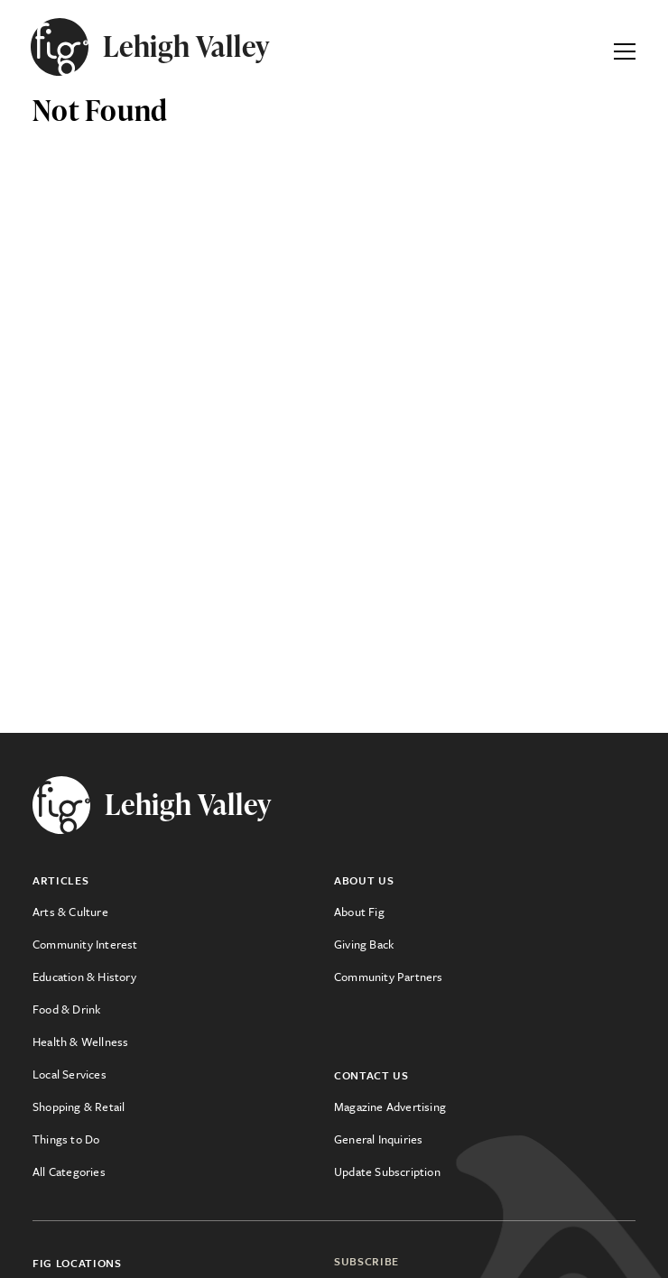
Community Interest (85, 944)
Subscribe (366, 1261)
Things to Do (65, 1139)
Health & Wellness (80, 1042)
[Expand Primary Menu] (624, 47)
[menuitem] (183, 911)
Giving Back (364, 944)
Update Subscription (387, 1171)
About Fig (359, 912)
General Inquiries (378, 1139)
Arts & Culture (70, 912)
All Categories (69, 1171)
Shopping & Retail (78, 1106)
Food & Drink (66, 1009)
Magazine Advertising (390, 1106)
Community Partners (388, 977)
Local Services (69, 1074)
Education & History (84, 977)
